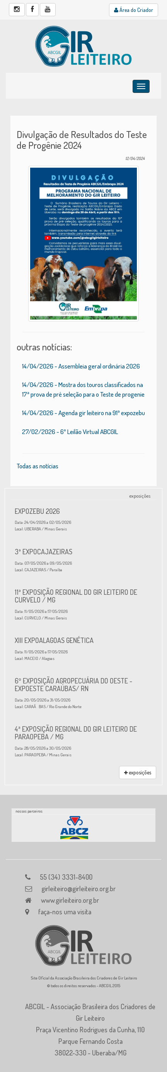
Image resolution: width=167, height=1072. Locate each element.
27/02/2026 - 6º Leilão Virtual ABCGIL (70, 431)
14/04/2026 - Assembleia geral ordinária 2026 (81, 366)
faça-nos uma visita (64, 911)
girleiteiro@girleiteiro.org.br (78, 888)
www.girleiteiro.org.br (70, 900)
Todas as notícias (37, 466)
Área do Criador (133, 10)
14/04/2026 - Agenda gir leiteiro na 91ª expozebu (83, 413)
